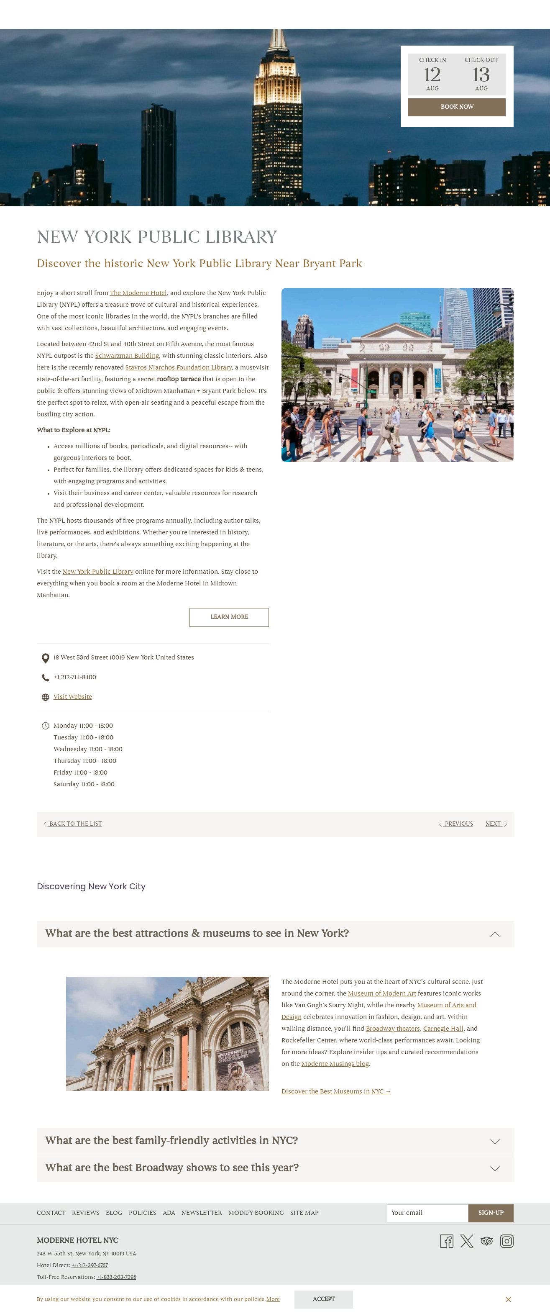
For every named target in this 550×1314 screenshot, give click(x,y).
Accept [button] (324, 1300)
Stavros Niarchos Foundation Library (178, 368)
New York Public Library (98, 572)
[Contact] (437, 14)
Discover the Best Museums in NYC (333, 1092)
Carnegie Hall (443, 1029)
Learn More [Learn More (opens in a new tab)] (229, 618)
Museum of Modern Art (382, 994)
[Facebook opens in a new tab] (446, 1241)
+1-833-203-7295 (116, 1277)
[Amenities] (290, 14)
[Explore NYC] (385, 14)
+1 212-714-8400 (75, 678)
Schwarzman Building (127, 356)
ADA (169, 1213)
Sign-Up (491, 1213)
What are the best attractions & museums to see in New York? (273, 934)
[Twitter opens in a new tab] (466, 1241)
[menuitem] (52, 1213)
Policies (142, 1213)
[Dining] (476, 14)
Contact (51, 1213)
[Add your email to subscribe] (427, 1213)
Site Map (304, 1213)
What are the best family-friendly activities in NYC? (273, 1141)
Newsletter (202, 1213)
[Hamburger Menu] (504, 14)
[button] (432, 74)
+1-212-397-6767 (90, 1265)
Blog (114, 1213)
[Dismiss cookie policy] (508, 1299)
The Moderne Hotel (138, 293)
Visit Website (73, 697)
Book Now (457, 107)
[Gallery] (336, 14)
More (273, 1300)
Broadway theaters (393, 1029)
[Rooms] (211, 14)
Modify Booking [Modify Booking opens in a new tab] (257, 1213)
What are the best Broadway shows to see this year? (273, 1168)
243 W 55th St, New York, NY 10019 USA (86, 1254)
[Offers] (247, 14)
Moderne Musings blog (335, 1064)
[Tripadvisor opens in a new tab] (487, 1241)
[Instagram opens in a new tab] (507, 1241)
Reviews (86, 1213)
